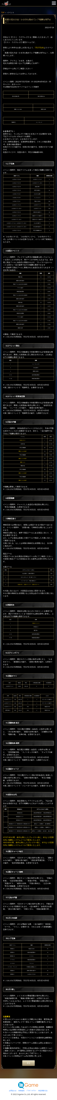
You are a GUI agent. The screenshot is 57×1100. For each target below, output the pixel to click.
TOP (3, 12)
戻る (28, 1063)
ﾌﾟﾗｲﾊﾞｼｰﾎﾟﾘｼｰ (31, 1091)
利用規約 (21, 1091)
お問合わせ (12, 1091)
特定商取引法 (42, 1091)
